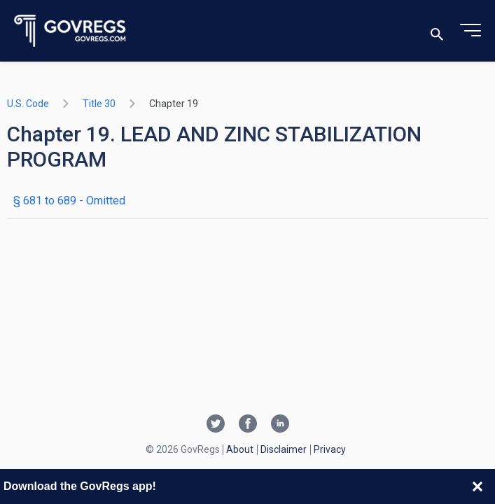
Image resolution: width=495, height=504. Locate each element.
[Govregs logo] (70, 31)
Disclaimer (283, 449)
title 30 (99, 103)
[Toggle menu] (470, 31)
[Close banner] (477, 486)
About (239, 449)
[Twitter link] (216, 424)
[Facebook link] (248, 424)
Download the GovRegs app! (80, 486)
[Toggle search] (437, 31)
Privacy (330, 449)
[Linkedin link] (280, 424)
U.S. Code (28, 103)
